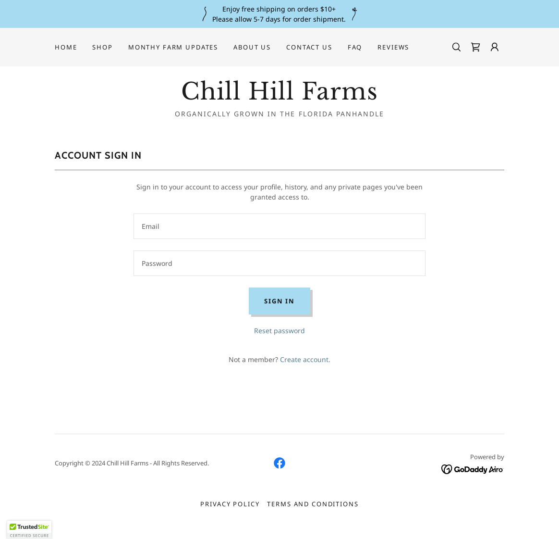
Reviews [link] (393, 47)
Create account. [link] (305, 359)
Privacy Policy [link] (229, 504)
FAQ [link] (355, 47)
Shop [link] (102, 47)
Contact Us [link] (309, 47)
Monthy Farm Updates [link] (173, 47)
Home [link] (66, 47)
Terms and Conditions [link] (312, 504)
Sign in (279, 301)
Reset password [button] (279, 330)
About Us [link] (252, 47)
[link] (475, 47)
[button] (494, 47)
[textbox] (279, 226)
